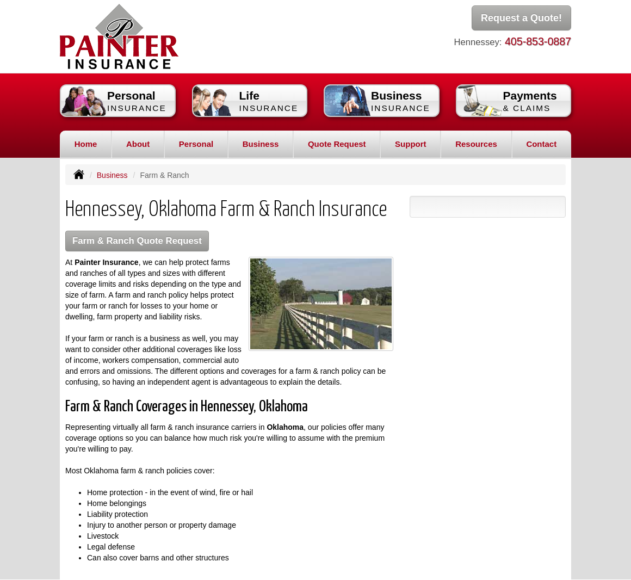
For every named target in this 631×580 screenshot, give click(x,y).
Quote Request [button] (337, 144)
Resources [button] (476, 144)
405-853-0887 (538, 41)
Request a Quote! (521, 18)
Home (86, 144)
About (138, 144)
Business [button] (261, 144)
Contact (541, 144)
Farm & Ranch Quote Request (137, 241)
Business (112, 175)
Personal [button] (196, 144)
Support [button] (410, 144)
